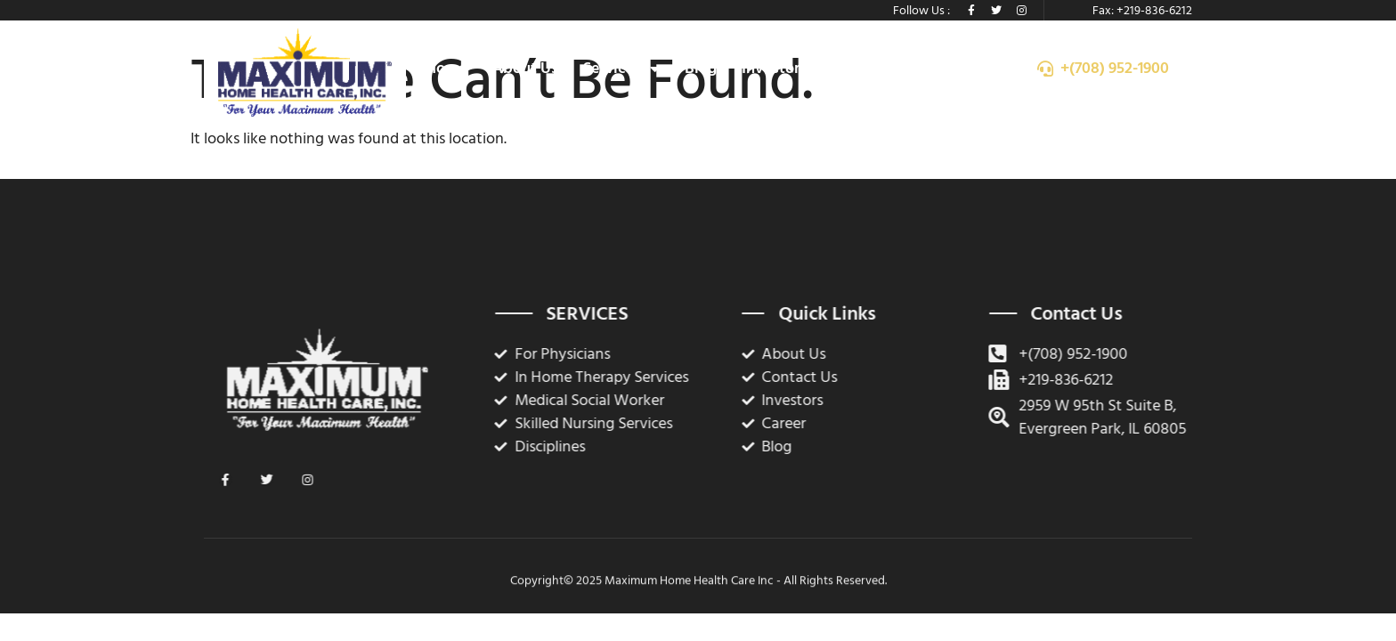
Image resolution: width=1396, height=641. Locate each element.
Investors (774, 68)
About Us (525, 68)
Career (855, 68)
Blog (701, 68)
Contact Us (941, 68)
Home (446, 68)
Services (621, 68)
